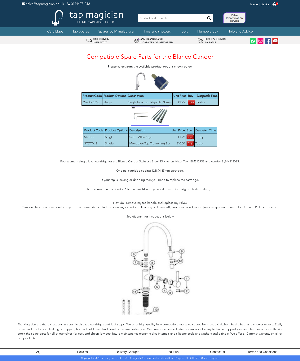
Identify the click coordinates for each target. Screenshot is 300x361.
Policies (82, 352)
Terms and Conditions (262, 352)
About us (172, 352)
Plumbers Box (207, 31)
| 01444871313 (78, 4)
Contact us (217, 352)
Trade (254, 4)
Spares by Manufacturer (116, 31)
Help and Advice (240, 31)
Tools (184, 31)
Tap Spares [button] (81, 31)
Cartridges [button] (55, 31)
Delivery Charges (127, 352)
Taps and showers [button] (157, 31)
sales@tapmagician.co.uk (43, 4)
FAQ (37, 352)
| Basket (265, 4)
